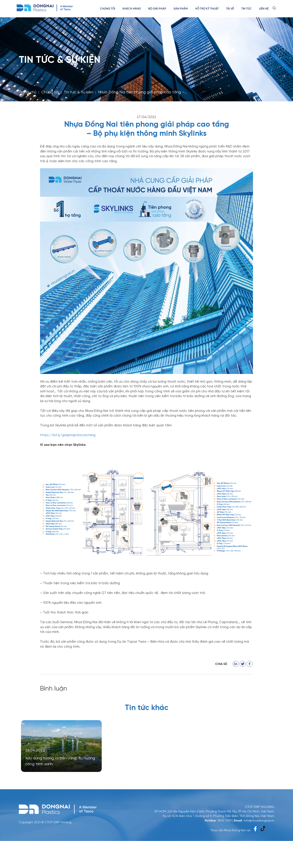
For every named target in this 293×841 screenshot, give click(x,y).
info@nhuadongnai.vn (259, 820)
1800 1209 (224, 820)
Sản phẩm (181, 8)
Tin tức (246, 8)
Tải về (230, 8)
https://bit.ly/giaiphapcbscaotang (67, 435)
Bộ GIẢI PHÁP (157, 8)
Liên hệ (264, 8)
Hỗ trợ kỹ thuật (207, 8)
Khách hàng (131, 8)
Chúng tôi (107, 8)
